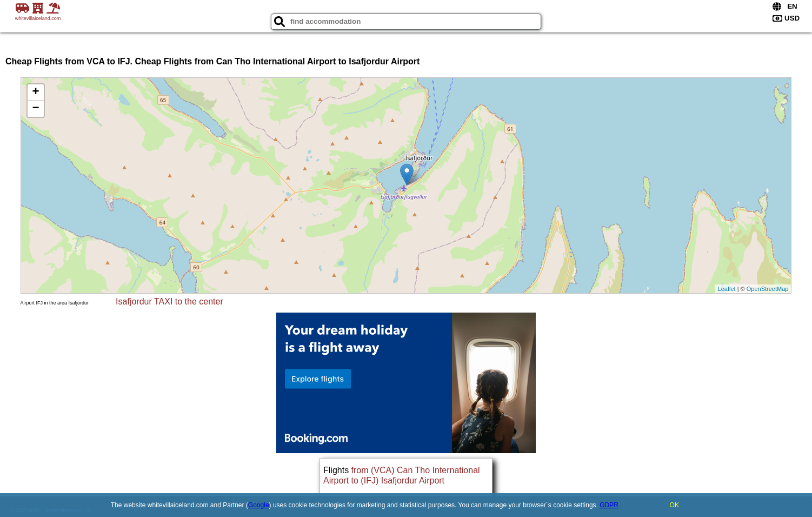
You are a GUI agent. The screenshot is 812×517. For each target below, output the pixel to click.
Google (258, 505)
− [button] (35, 109)
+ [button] (35, 92)
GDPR (609, 505)
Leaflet (727, 289)
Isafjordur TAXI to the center (169, 301)
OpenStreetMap (768, 289)
